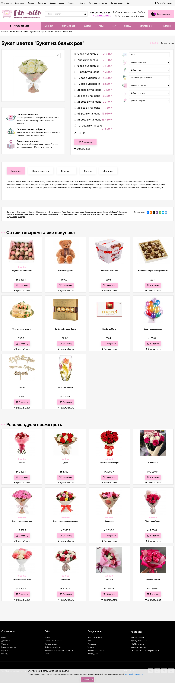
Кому (113, 25)
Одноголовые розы (75, 212)
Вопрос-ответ (50, 644)
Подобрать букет (95, 637)
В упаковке (22, 212)
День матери (118, 214)
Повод (127, 25)
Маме (99, 212)
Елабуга (141, 12)
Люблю (100, 214)
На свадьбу (92, 654)
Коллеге (10, 214)
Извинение (53, 214)
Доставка (5, 640)
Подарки (166, 25)
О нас (3, 637)
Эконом (49, 25)
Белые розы (90, 212)
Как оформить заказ (53, 640)
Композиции (145, 25)
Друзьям (123, 212)
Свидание (43, 214)
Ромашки (92, 644)
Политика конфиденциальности (58, 650)
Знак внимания (66, 214)
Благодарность (89, 214)
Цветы (87, 25)
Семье (105, 212)
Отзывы (4, 654)
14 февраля (12, 216)
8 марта (21, 216)
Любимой (113, 212)
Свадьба (78, 214)
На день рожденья (96, 650)
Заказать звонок (138, 647)
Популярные (68, 25)
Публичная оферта (52, 647)
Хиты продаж (55, 212)
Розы (101, 25)
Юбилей (108, 214)
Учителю (19, 214)
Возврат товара (8, 647)
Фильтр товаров (19, 25)
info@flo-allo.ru (137, 644)
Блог (46, 654)
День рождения (31, 214)
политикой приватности (134, 674)
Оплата (4, 644)
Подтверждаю (87, 680)
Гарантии (5, 650)
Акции (47, 637)
